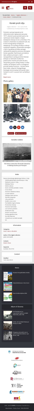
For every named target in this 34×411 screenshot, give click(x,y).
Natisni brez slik (21, 133)
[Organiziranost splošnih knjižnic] (17, 359)
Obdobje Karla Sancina (11, 195)
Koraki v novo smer (10, 201)
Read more (7, 77)
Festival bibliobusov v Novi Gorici (21, 283)
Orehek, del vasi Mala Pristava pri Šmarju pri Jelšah (21, 322)
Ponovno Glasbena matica (12, 191)
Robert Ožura (7, 243)
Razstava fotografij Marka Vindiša (21, 272)
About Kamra (8, 408)
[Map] (25, 7)
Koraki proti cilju (9, 210)
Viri (6, 220)
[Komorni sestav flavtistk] (17, 93)
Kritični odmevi (9, 186)
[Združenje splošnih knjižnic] (17, 398)
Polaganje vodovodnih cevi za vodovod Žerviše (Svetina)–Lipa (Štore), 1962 (21, 334)
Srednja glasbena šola (11, 214)
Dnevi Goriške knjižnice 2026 (20, 293)
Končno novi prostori (11, 212)
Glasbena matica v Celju (11, 182)
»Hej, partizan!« (9, 199)
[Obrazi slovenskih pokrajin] (17, 385)
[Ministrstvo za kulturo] (17, 352)
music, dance (7, 231)
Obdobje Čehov (9, 184)
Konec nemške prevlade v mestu (14, 188)
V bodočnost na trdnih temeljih (13, 218)
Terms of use (16, 408)
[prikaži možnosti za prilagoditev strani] (29, 1)
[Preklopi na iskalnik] (30, 7)
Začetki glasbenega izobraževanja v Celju (16, 180)
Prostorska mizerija (10, 205)
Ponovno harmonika (10, 207)
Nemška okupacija (10, 197)
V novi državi (8, 190)
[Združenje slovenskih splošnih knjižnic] (17, 379)
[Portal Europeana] (17, 366)
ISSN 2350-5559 (25, 408)
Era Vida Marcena (10, 216)
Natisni (10, 133)
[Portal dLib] (17, 373)
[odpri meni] (3, 7)
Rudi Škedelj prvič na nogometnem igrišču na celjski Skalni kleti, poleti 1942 (20, 313)
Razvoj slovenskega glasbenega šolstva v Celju (16, 178)
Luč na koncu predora (11, 208)
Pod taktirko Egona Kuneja (12, 203)
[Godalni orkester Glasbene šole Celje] (17, 113)
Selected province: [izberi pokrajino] (9, 1)
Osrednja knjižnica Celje (21, 28)
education (14, 231)
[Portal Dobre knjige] (17, 392)
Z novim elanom (9, 193)
